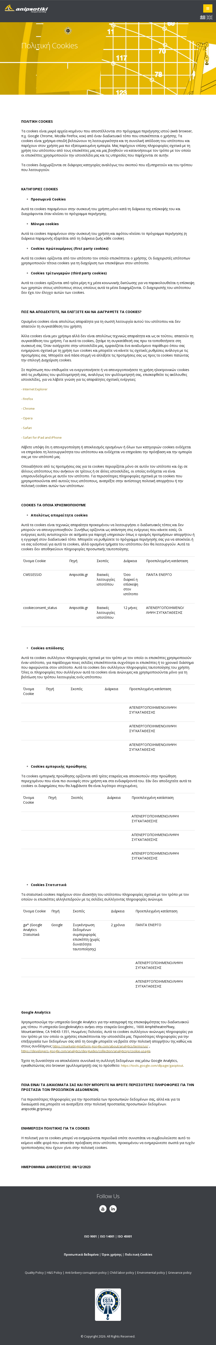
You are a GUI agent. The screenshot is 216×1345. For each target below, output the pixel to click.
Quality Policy (34, 1273)
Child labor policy (122, 1273)
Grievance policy (179, 1273)
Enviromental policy (151, 1273)
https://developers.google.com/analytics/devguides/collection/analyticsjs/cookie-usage (88, 1051)
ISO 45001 (125, 1236)
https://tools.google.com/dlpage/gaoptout (154, 1065)
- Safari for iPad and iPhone (42, 437)
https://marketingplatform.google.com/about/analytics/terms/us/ (103, 1046)
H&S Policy (54, 1273)
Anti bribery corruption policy (86, 1273)
